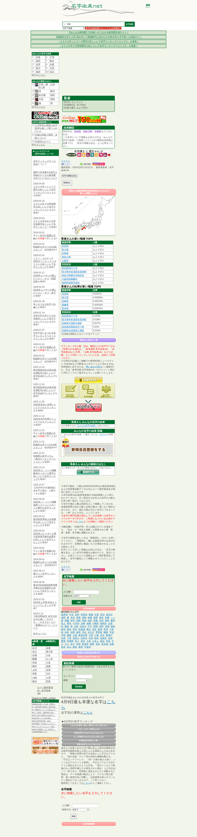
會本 (83, 641)
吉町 (90, 620)
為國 (88, 623)
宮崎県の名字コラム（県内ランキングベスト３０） (44, 459)
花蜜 (72, 632)
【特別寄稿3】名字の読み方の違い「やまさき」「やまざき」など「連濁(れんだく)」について (45, 622)
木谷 (72, 617)
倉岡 (78, 632)
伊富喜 (84, 614)
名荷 (48, 670)
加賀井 (103, 638)
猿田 (38, 72)
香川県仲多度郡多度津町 (74, 272)
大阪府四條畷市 (70, 279)
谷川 (34, 651)
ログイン (103, 434)
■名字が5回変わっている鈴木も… (44, 729)
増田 (52, 99)
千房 (69, 638)
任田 (101, 620)
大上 (67, 644)
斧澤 (106, 629)
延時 (107, 620)
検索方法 (67, 596)
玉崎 (83, 623)
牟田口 (76, 638)
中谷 (71, 614)
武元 (102, 635)
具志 (52, 72)
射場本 (85, 644)
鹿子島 (49, 651)
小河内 (76, 623)
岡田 (52, 95)
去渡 (110, 623)
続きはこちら (40, 633)
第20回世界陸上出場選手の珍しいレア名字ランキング (44, 522)
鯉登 (63, 629)
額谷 (96, 638)
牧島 (113, 626)
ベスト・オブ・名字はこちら (89, 729)
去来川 (83, 626)
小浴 (48, 662)
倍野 (101, 626)
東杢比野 (82, 635)
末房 (63, 638)
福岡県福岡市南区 (71, 283)
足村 (77, 614)
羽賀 (48, 681)
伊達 (38, 57)
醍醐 (34, 659)
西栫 (75, 647)
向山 (69, 647)
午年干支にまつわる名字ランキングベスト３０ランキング (44, 336)
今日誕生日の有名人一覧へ (89, 740)
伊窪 (72, 620)
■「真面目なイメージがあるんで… (44, 710)
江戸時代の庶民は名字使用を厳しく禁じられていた (46, 128)
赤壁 (38, 64)
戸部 (63, 635)
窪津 (78, 644)
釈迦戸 (109, 635)
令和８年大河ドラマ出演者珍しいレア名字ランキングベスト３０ (44, 318)
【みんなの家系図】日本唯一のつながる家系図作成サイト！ (98, 32)
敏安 (34, 681)
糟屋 (106, 632)
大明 (91, 635)
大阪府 (65, 260)
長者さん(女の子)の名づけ (88, 656)
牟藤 (107, 617)
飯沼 (52, 91)
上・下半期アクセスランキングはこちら (89, 737)
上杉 (34, 670)
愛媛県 (65, 305)
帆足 (52, 61)
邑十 (77, 641)
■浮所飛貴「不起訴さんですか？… (44, 724)
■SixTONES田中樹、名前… (42, 721)
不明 (40, 99)
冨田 (38, 61)
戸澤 (52, 57)
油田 (63, 617)
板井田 (64, 614)
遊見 (101, 617)
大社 (48, 673)
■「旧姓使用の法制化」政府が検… (44, 707)
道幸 (67, 632)
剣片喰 (42, 95)
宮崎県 (65, 253)
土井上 (95, 641)
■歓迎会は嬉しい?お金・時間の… (44, 704)
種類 (65, 680)
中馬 (52, 68)
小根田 (95, 623)
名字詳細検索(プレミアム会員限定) (103, 28)
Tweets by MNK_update (44, 698)
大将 (88, 641)
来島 (34, 673)
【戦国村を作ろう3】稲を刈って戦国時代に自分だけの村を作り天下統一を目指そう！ (98, 37)
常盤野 (70, 641)
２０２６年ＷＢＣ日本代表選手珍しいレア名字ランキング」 (44, 224)
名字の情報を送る (69, 176)
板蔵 (91, 614)
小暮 (96, 635)
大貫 (96, 614)
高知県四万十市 (70, 268)
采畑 (48, 648)
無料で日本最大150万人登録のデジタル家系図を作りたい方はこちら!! (45, 175)
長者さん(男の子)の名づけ (88, 652)
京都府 (97, 131)
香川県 (65, 249)
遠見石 (109, 614)
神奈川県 (87, 131)
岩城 (34, 655)
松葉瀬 (81, 629)
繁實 (63, 641)
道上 (63, 623)
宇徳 (111, 632)
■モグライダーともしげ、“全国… (43, 726)
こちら (41, 75)
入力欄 (66, 592)
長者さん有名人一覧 (89, 340)
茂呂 (94, 629)
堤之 (72, 644)
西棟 (95, 626)
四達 (78, 617)
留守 (38, 68)
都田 (92, 644)
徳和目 (103, 623)
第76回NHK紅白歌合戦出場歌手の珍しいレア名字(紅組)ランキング (44, 373)
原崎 (84, 617)
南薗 (67, 620)
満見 (69, 623)
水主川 (91, 632)
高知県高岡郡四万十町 (73, 327)
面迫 (102, 641)
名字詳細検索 (89, 608)
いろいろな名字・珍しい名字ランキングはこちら (88, 725)
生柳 (111, 644)
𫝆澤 (48, 677)
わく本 (49, 659)
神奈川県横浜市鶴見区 (73, 275)
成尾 (95, 617)
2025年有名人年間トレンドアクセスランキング (44, 407)
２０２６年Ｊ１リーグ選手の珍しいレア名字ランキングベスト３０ (44, 189)
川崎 (34, 677)
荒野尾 (99, 632)
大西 (76, 626)
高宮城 (104, 644)
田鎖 (84, 620)
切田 (108, 641)
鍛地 (100, 629)
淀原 (91, 638)
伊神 (107, 626)
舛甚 (52, 64)
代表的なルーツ (43, 141)
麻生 (88, 629)
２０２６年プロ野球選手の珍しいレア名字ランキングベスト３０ (44, 207)
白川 (34, 648)
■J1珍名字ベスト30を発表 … (42, 718)
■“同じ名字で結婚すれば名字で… (43, 715)
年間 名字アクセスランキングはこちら (88, 733)
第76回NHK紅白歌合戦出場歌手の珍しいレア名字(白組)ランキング (44, 390)
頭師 (78, 620)
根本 (69, 629)
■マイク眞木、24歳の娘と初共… (43, 712)
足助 (110, 638)
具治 (102, 614)
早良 (75, 629)
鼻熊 (80, 647)
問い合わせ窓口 (94, 367)
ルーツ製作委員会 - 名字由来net (45, 690)
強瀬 (90, 617)
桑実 (113, 620)
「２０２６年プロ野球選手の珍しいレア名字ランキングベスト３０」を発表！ (98, 46)
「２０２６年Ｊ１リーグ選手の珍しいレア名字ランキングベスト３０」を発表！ (98, 41)
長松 (98, 644)
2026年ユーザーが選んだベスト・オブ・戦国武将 (44, 278)
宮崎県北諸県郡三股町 (73, 330)
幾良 (67, 626)
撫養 (69, 635)
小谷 (48, 655)
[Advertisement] (88, 74)
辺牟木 (84, 638)
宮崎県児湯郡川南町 (72, 323)
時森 (95, 620)
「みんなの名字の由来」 (86, 425)
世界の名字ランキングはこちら (89, 744)
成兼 (48, 666)
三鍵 (75, 635)
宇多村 (87, 647)
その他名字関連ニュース (39, 732)
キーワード (69, 676)
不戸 (90, 626)
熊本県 (65, 308)
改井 (63, 647)
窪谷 (84, 632)
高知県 (77, 131)
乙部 (52, 84)
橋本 (34, 666)
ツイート (65, 161)
